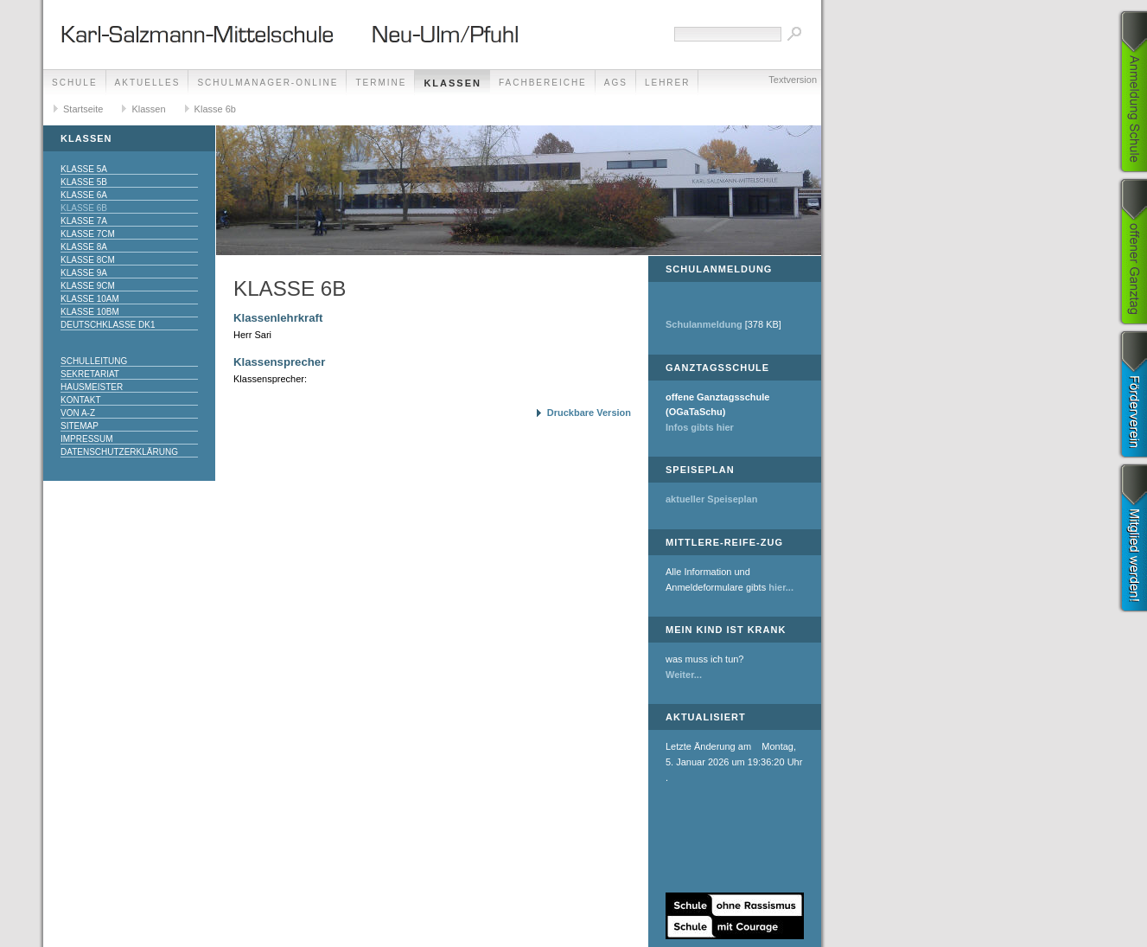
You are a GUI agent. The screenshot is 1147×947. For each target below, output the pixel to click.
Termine (380, 82)
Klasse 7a (84, 221)
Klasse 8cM (88, 260)
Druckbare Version (589, 412)
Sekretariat (90, 374)
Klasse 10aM (90, 299)
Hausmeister (92, 387)
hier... (780, 587)
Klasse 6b (215, 109)
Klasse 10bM (90, 312)
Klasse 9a (84, 273)
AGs (616, 82)
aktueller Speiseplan (711, 499)
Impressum (87, 439)
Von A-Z (78, 413)
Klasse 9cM (88, 286)
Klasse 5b (84, 182)
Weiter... (684, 674)
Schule (75, 82)
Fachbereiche (543, 82)
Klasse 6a (84, 195)
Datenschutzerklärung (119, 452)
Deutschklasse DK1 (108, 325)
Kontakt (80, 400)
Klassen (452, 83)
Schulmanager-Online (267, 82)
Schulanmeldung (704, 324)
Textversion (792, 79)
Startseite (83, 109)
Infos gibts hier (700, 427)
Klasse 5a (84, 169)
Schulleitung (94, 361)
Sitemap (80, 426)
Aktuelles (148, 82)
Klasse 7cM (88, 234)
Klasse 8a (84, 247)
